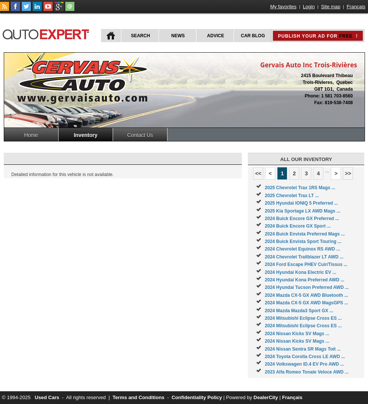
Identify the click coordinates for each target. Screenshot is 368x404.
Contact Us (140, 135)
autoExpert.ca (47, 33)
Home (31, 135)
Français (356, 6)
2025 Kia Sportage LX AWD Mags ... (302, 211)
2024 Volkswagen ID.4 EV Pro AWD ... (304, 364)
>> (348, 173)
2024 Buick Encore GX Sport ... (297, 226)
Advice (215, 35)
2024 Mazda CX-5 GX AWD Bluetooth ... (306, 295)
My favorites (283, 6)
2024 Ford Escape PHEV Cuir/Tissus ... (306, 264)
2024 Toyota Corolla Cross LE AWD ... (305, 356)
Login (309, 6)
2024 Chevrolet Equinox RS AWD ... (302, 249)
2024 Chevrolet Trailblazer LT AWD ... (304, 257)
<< (258, 173)
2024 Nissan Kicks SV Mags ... (297, 333)
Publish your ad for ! (317, 36)
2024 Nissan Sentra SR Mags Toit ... (303, 349)
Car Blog (253, 35)
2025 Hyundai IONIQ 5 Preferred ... (301, 203)
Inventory (85, 135)
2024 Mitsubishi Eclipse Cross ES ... (303, 318)
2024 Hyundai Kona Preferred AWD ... (304, 279)
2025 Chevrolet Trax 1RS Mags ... (300, 187)
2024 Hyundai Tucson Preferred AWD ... (306, 287)
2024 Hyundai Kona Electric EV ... (300, 272)
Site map (330, 6)
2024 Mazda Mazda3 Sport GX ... (299, 310)
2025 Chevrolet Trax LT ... (292, 195)
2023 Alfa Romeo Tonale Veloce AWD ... (306, 372)
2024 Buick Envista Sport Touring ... (303, 241)
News (178, 35)
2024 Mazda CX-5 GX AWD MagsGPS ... (306, 302)
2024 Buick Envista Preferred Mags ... (305, 234)
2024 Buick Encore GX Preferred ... (302, 218)
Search (140, 35)
